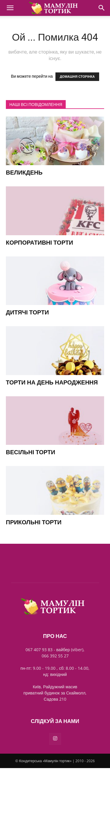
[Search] (102, 8)
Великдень (24, 172)
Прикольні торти (34, 522)
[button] (10, 8)
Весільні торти (30, 452)
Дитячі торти (27, 312)
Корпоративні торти (39, 242)
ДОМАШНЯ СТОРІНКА (77, 77)
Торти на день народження (52, 382)
